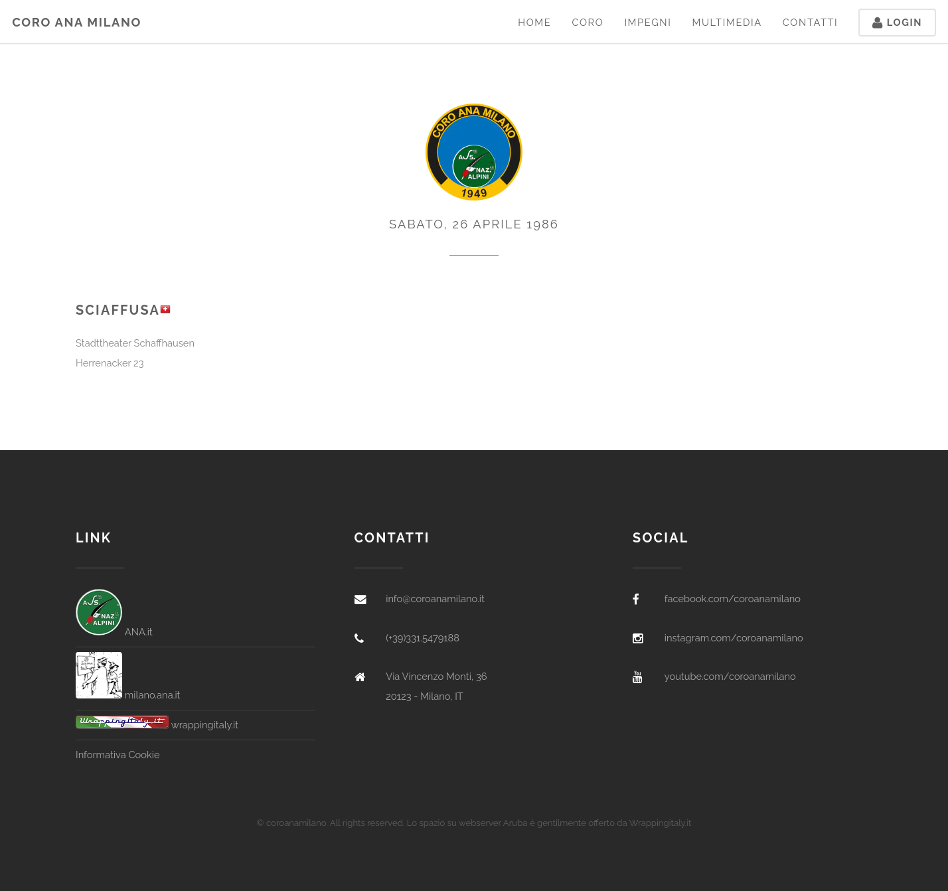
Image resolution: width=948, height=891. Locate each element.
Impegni (647, 22)
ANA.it (114, 631)
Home (534, 22)
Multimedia (726, 22)
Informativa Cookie (117, 754)
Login (897, 22)
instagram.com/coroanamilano (734, 637)
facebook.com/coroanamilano (733, 598)
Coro (587, 22)
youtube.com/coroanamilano (730, 676)
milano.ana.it (128, 694)
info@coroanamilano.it (435, 598)
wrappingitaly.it (157, 724)
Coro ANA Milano (76, 22)
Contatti (810, 22)
